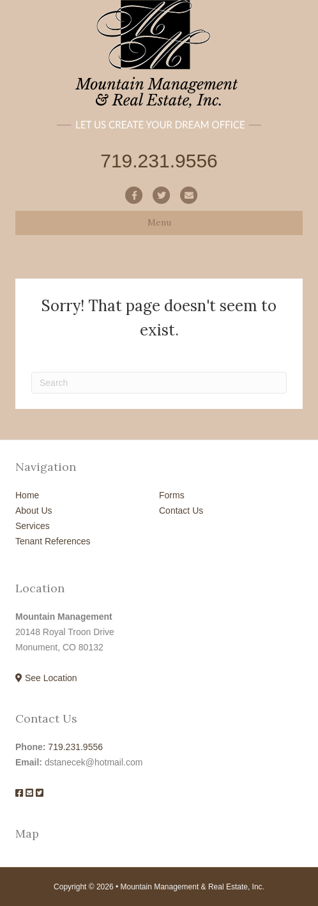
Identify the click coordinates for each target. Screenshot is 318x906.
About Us (33, 510)
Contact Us (181, 510)
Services (32, 526)
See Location (46, 678)
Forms (172, 495)
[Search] (159, 383)
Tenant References (53, 541)
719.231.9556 (75, 747)
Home (27, 495)
